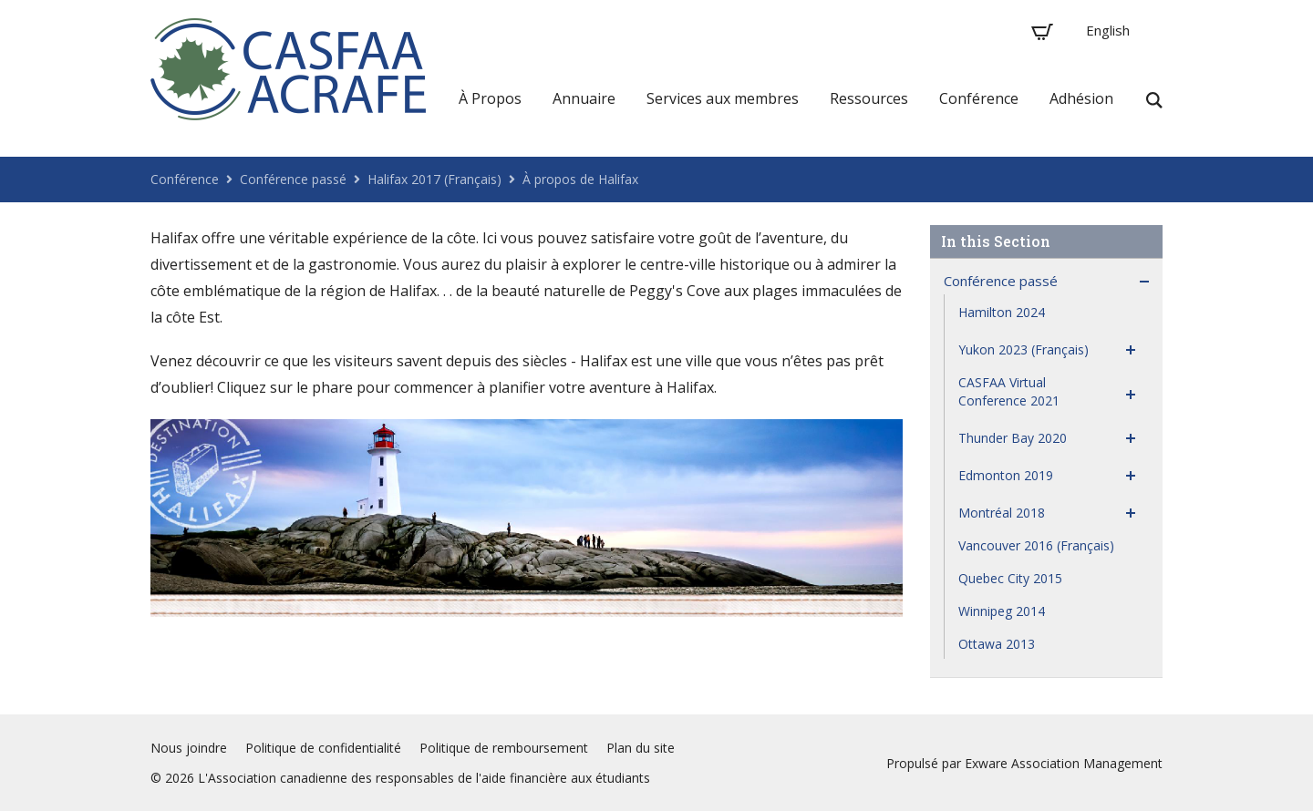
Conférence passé (293, 179)
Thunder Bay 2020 (1012, 438)
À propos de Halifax (580, 179)
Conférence (978, 98)
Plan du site (640, 747)
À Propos (490, 98)
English (1108, 30)
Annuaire (584, 98)
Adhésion (1081, 98)
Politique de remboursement (503, 747)
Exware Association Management (1064, 763)
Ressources (869, 98)
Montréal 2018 (1001, 512)
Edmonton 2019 (1005, 475)
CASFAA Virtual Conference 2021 (1009, 391)
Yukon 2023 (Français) (1023, 349)
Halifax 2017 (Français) (434, 179)
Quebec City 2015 (1010, 578)
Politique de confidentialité (323, 747)
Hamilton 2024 (1001, 312)
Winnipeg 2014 (1001, 611)
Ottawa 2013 (996, 643)
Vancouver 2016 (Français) (1036, 545)
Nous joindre (188, 747)
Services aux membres (722, 98)
